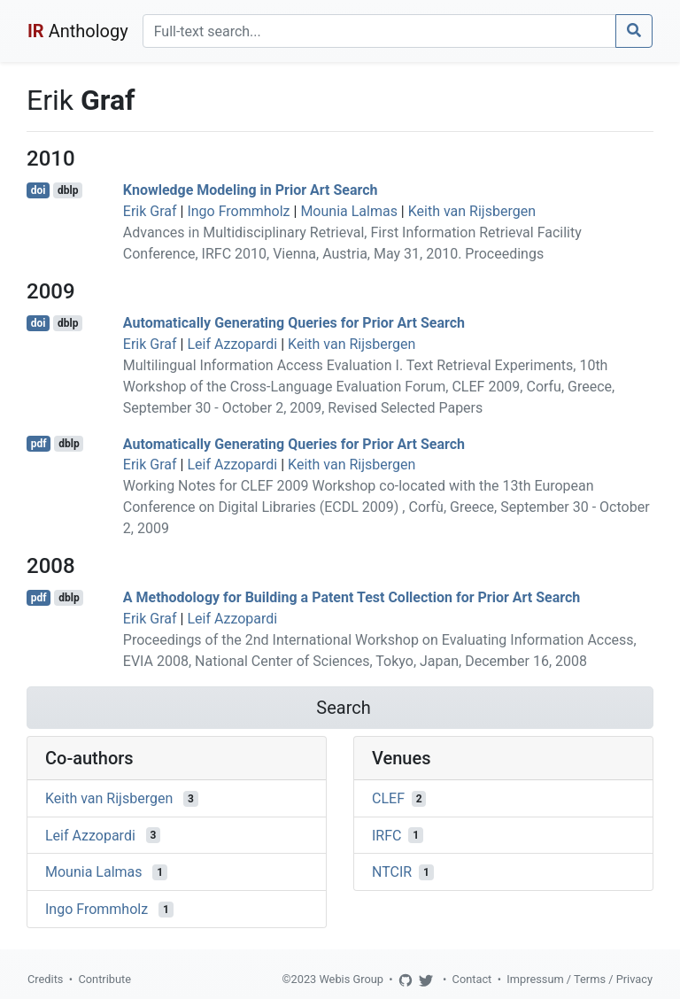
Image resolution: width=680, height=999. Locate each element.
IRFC (386, 834)
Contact (472, 979)
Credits (45, 979)
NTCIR (392, 871)
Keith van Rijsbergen (472, 211)
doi (38, 190)
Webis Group (351, 979)
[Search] (379, 31)
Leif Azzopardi (232, 344)
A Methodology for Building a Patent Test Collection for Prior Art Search (351, 597)
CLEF (388, 798)
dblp (68, 190)
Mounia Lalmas (349, 211)
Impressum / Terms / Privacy (579, 979)
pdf (39, 444)
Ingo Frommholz (238, 211)
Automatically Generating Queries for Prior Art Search (294, 322)
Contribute (104, 979)
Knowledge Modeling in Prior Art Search (250, 190)
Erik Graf (150, 211)
